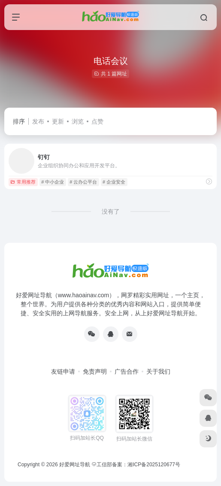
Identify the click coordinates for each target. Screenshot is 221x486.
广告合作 (127, 371)
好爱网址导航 (74, 465)
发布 (38, 121)
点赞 (97, 121)
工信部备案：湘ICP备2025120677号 (136, 465)
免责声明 (95, 371)
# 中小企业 (52, 181)
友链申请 (63, 371)
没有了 (111, 211)
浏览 (78, 121)
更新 (58, 121)
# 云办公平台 (83, 181)
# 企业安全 (114, 181)
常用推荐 (23, 181)
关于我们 (158, 371)
